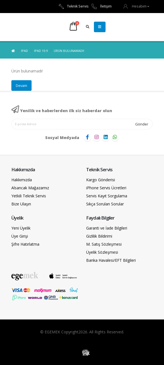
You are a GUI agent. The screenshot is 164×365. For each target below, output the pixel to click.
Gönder (141, 124)
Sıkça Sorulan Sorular (105, 204)
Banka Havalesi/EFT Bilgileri (111, 260)
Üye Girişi (19, 236)
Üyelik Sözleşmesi (102, 252)
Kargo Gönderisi (100, 179)
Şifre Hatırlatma (25, 244)
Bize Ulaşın (21, 204)
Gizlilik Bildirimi (99, 236)
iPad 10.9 (41, 51)
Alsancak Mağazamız (30, 187)
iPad (24, 51)
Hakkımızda (21, 179)
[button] (136, 6)
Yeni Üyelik (20, 228)
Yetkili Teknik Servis (28, 195)
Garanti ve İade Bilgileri (106, 228)
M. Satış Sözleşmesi (104, 244)
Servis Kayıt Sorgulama (106, 195)
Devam (21, 85)
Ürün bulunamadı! (69, 51)
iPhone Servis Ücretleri (106, 187)
